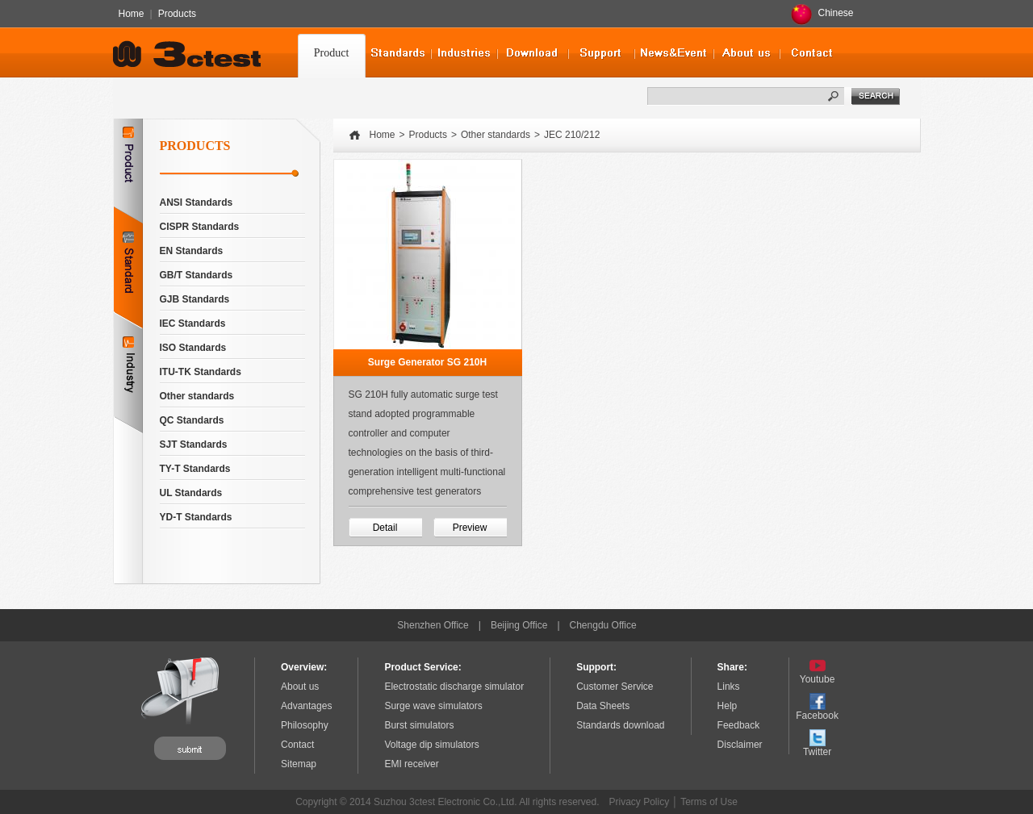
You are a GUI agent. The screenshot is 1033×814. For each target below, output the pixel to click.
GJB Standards (195, 299)
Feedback (738, 725)
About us (300, 686)
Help (727, 706)
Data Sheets (602, 706)
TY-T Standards (195, 468)
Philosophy (304, 725)
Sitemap (298, 764)
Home (131, 13)
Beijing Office (519, 625)
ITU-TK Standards (200, 372)
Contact (297, 744)
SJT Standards (194, 444)
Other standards (197, 396)
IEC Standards (193, 323)
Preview (470, 527)
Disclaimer (740, 744)
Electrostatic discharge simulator (454, 686)
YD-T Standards (196, 517)
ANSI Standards (196, 202)
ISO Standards (193, 347)
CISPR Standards (200, 226)
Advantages (306, 706)
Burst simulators (419, 725)
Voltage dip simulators (431, 744)
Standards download (620, 725)
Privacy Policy (639, 802)
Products (177, 13)
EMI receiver (411, 764)
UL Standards (191, 493)
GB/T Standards (196, 275)
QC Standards (192, 420)
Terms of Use (709, 802)
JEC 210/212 (572, 134)
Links (728, 686)
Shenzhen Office (433, 625)
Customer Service (614, 686)
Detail (385, 527)
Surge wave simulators (433, 706)
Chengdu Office (603, 625)
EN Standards (192, 251)
